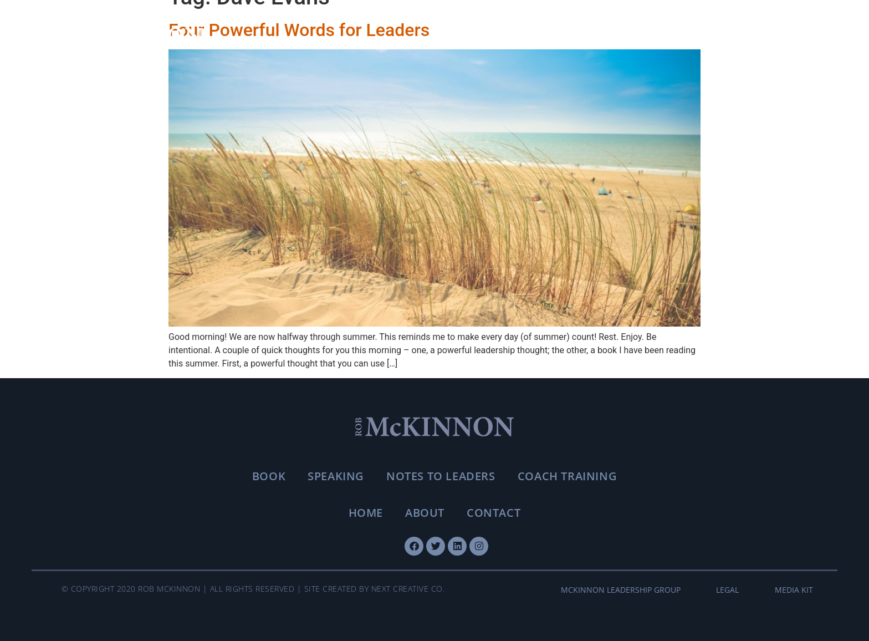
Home (366, 512)
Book (268, 476)
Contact (493, 512)
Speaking (336, 476)
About (424, 512)
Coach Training (567, 476)
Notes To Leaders (440, 476)
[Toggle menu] (799, 36)
